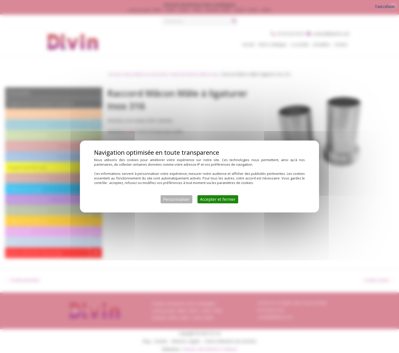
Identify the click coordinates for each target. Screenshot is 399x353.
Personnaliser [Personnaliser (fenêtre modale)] (176, 199)
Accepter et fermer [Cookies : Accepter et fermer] (218, 199)
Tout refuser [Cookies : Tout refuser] (385, 6)
